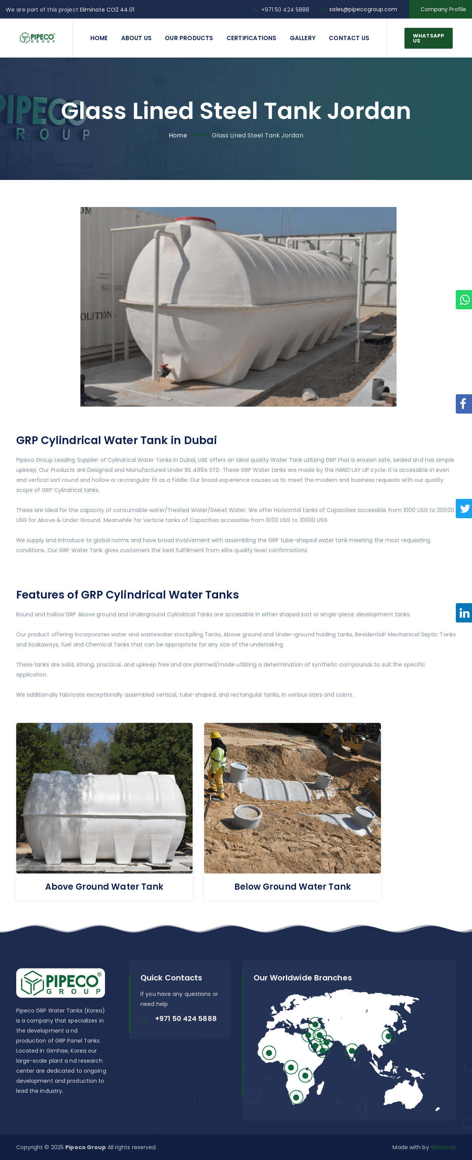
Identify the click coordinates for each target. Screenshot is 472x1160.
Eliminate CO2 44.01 (107, 10)
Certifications (252, 38)
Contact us (349, 38)
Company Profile (444, 9)
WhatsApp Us (428, 38)
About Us (136, 38)
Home (99, 38)
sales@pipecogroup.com (363, 9)
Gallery (303, 38)
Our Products (189, 38)
